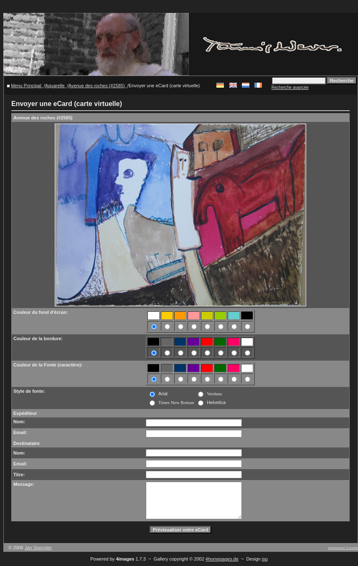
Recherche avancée (290, 87)
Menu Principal (26, 85)
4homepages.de (222, 558)
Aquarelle (54, 85)
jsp (265, 558)
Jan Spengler (38, 547)
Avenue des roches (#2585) (97, 85)
